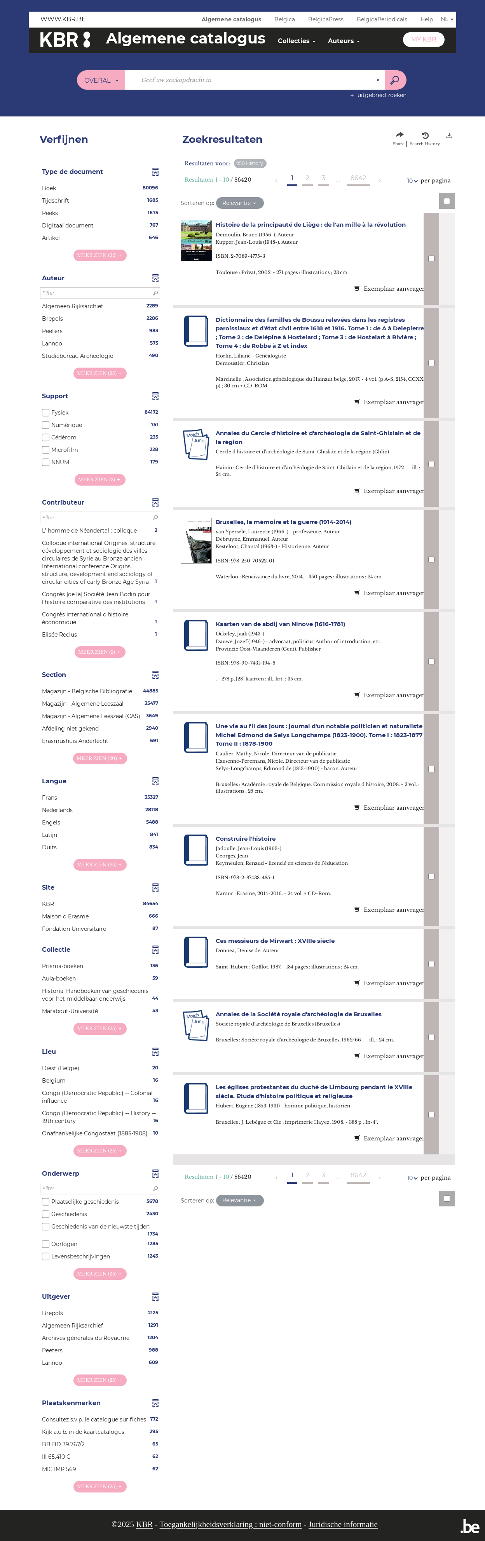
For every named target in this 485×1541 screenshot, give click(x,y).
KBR (144, 1524)
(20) (100, 758)
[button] (100, 188)
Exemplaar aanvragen (390, 288)
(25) (100, 373)
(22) (100, 255)
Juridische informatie (343, 1524)
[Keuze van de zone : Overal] (101, 80)
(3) (100, 479)
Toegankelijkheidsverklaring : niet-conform (231, 1524)
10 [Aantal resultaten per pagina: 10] (411, 181)
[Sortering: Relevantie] (240, 203)
